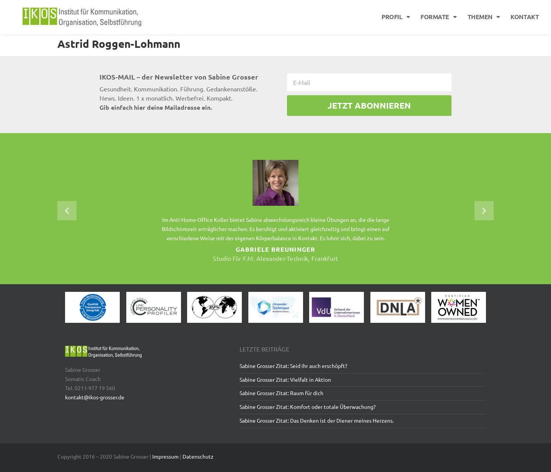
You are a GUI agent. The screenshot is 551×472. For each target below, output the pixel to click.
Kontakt (524, 17)
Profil (395, 17)
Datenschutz (198, 456)
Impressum (165, 456)
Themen (484, 17)
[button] (67, 210)
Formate (438, 17)
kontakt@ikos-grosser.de (94, 397)
